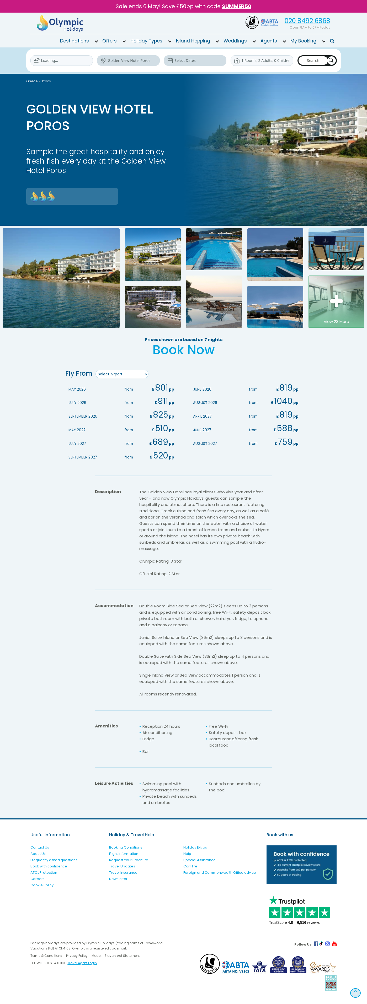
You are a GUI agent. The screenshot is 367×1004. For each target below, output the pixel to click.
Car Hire (190, 865)
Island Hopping (193, 41)
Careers (37, 877)
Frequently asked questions (53, 858)
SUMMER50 (236, 6)
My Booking (303, 41)
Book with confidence (48, 865)
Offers (109, 41)
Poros (46, 81)
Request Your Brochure (128, 858)
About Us (38, 852)
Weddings (235, 41)
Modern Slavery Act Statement (116, 954)
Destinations (74, 41)
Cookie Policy (42, 884)
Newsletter (118, 877)
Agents (268, 41)
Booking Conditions (125, 846)
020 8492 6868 (307, 21)
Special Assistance (199, 858)
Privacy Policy (77, 954)
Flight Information (123, 852)
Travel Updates (122, 865)
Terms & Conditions (46, 954)
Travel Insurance (123, 871)
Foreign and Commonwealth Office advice (219, 871)
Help (187, 852)
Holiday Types (146, 41)
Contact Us (39, 846)
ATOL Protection (43, 871)
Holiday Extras (195, 846)
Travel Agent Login (82, 962)
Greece (32, 81)
